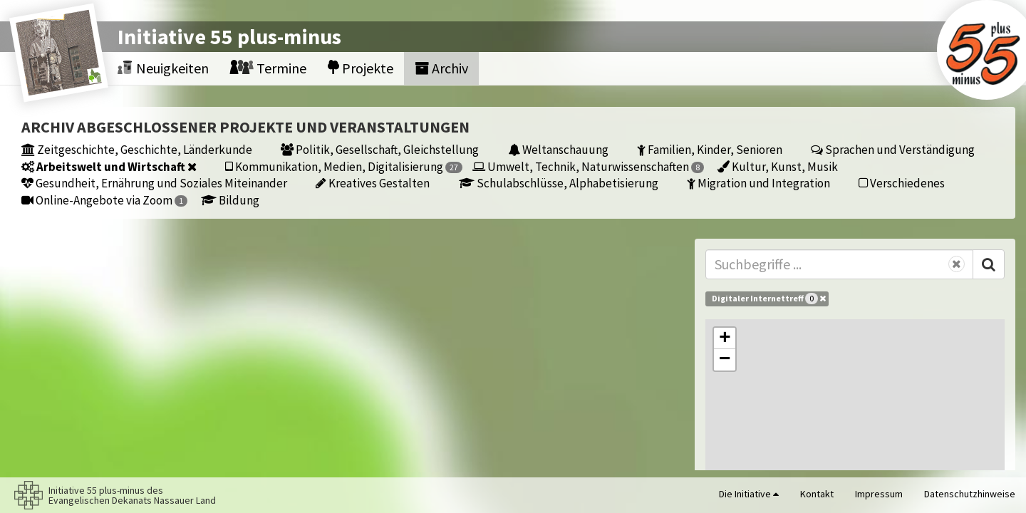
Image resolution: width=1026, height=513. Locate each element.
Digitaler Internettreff (769, 298)
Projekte (360, 68)
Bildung (230, 199)
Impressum (879, 493)
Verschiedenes (902, 182)
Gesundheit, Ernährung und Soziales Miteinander (154, 182)
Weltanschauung (558, 149)
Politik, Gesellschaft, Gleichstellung (380, 149)
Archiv (441, 68)
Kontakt (817, 493)
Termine (268, 68)
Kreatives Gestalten (373, 182)
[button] (724, 338)
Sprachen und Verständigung (893, 149)
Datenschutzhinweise (969, 493)
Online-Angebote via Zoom (104, 199)
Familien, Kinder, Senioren (709, 149)
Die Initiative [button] (749, 493)
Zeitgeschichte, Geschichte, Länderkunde (136, 149)
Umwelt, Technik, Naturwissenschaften (588, 166)
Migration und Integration (758, 182)
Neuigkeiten (163, 68)
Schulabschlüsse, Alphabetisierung (558, 182)
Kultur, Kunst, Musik (777, 166)
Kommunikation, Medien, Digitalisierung (343, 166)
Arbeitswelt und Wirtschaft (109, 166)
